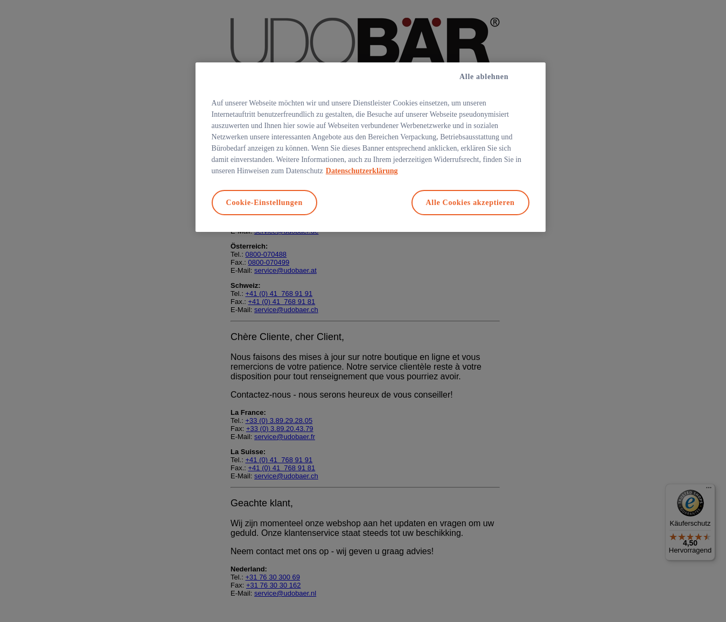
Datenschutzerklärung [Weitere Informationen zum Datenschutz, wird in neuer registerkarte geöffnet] (362, 171)
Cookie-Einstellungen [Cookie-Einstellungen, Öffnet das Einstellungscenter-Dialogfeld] (264, 203)
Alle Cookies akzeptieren (470, 203)
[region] (371, 147)
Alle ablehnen (483, 77)
